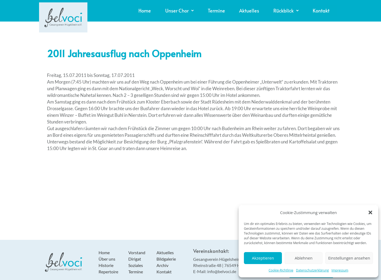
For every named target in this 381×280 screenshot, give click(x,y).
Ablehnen (303, 258)
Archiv (162, 260)
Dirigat (134, 254)
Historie (106, 260)
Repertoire (108, 267)
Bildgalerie (166, 254)
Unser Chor (153, 8)
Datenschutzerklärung (312, 270)
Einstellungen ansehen (349, 258)
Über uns (107, 254)
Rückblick (277, 8)
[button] (370, 212)
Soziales (135, 260)
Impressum (340, 270)
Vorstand (136, 247)
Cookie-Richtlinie (281, 270)
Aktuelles (234, 8)
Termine (196, 8)
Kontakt (318, 8)
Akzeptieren (263, 258)
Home (112, 8)
